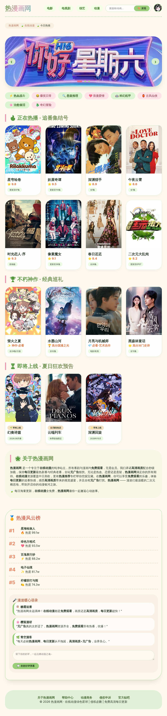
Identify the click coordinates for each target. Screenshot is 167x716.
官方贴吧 (124, 698)
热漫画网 (14, 25)
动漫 (97, 8)
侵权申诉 (105, 698)
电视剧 (66, 8)
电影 (50, 8)
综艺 (82, 8)
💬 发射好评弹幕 (26, 667)
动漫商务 (86, 698)
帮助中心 (67, 698)
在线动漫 (30, 25)
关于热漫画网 (46, 698)
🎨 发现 (142, 8)
